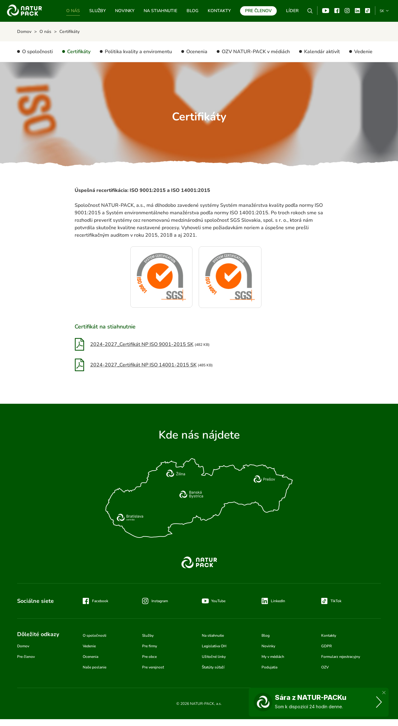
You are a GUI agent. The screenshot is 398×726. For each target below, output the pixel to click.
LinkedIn (278, 600)
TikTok (367, 10)
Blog (192, 11)
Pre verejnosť (153, 667)
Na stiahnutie (160, 11)
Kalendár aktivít (322, 51)
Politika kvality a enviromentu (138, 51)
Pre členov (258, 11)
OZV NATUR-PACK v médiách (256, 51)
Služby (97, 11)
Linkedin (357, 10)
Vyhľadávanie (310, 11)
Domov (23, 646)
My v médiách (272, 656)
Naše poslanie (94, 667)
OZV (325, 667)
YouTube (325, 10)
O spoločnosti (37, 51)
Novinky (124, 11)
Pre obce (149, 656)
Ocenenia (196, 51)
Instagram (347, 10)
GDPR (326, 646)
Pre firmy (149, 646)
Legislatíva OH (214, 646)
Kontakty (219, 11)
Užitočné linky (214, 656)
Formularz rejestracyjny (340, 656)
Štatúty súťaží (213, 667)
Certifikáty (78, 51)
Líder (292, 11)
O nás (73, 11)
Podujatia (269, 667)
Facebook (337, 10)
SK (382, 10)
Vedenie (363, 51)
